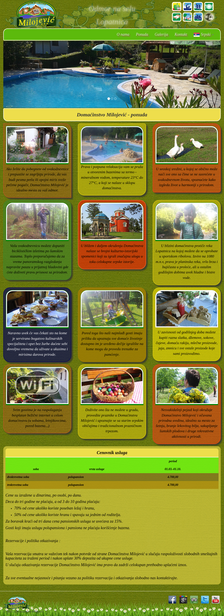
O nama (123, 34)
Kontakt (181, 34)
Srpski (204, 34)
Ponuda (142, 34)
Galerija (161, 34)
